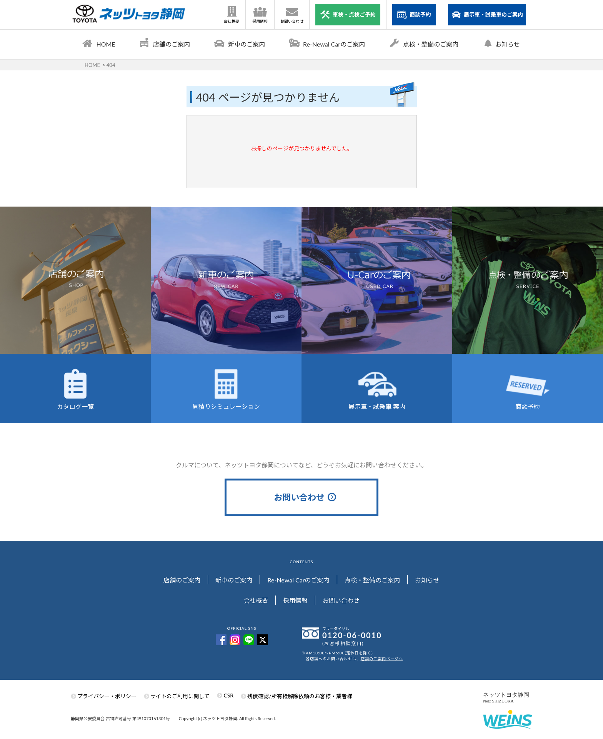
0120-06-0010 (352, 638)
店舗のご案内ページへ (382, 662)
